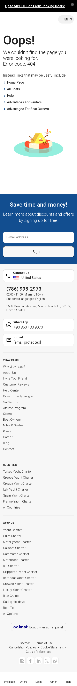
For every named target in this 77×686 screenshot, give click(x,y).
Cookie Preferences (38, 651)
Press (7, 431)
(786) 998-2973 (23, 289)
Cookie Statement (52, 647)
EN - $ (66, 19)
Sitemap (25, 643)
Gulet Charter (12, 536)
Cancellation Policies (22, 647)
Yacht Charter (12, 530)
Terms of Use (44, 643)
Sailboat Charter (14, 548)
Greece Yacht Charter (18, 477)
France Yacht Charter (17, 501)
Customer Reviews (16, 384)
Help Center (11, 390)
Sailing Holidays (14, 602)
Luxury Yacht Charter (17, 590)
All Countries (11, 507)
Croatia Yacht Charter (18, 483)
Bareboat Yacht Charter (19, 578)
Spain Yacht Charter (17, 495)
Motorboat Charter (16, 560)
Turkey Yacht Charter (17, 471)
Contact (8, 449)
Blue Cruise (11, 596)
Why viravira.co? (14, 367)
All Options (10, 614)
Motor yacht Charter (17, 542)
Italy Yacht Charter (15, 489)
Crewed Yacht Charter (18, 584)
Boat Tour (9, 608)
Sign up (38, 252)
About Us (9, 373)
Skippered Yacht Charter (20, 572)
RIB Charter (10, 566)
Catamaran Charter (16, 554)
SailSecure (10, 402)
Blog (6, 443)
